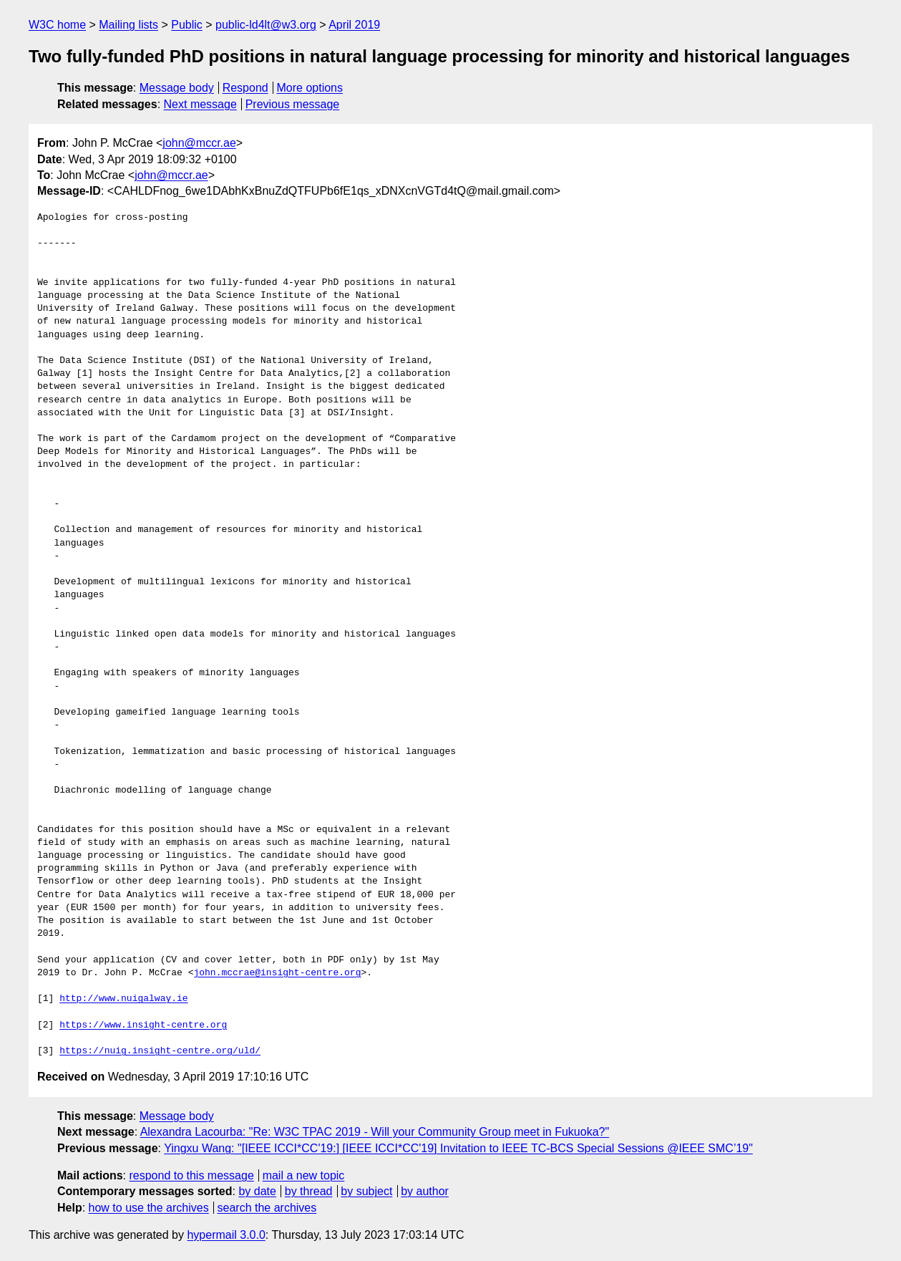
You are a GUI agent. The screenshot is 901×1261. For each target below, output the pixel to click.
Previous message (292, 104)
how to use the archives (149, 1208)
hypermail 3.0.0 (226, 1235)
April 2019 (354, 25)
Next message (200, 104)
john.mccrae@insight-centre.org (277, 973)
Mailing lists (128, 25)
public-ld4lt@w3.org (265, 25)
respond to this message (191, 1175)
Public (187, 25)
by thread (309, 1191)
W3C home (57, 25)
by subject (366, 1191)
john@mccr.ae (199, 143)
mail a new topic (304, 1175)
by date (257, 1191)
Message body (177, 88)
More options (310, 88)
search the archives (267, 1208)
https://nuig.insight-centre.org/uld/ (159, 1051)
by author (425, 1191)
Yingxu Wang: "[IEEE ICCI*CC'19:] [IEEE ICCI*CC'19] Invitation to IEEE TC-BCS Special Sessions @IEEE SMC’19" (458, 1148)
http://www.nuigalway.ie (123, 998)
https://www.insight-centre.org (143, 1025)
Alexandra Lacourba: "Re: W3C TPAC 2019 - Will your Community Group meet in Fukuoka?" (374, 1132)
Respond (245, 88)
